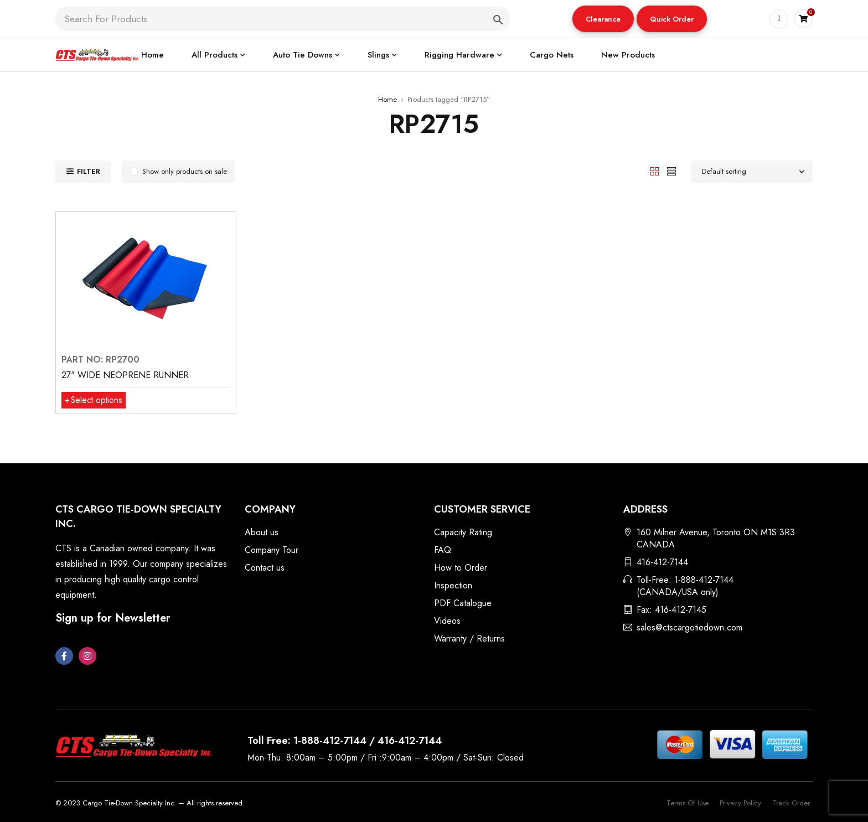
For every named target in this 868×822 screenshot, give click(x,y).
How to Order (460, 567)
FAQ (442, 550)
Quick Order (672, 19)
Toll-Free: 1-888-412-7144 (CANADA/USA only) (685, 585)
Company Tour (271, 550)
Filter (88, 171)
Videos (447, 620)
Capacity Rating (463, 532)
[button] (603, 19)
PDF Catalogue (463, 603)
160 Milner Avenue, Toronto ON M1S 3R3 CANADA (716, 538)
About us (261, 532)
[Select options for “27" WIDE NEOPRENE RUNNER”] (94, 400)
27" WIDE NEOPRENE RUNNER (125, 375)
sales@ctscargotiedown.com (689, 627)
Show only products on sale (184, 171)
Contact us (265, 567)
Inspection (453, 585)
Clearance (603, 19)
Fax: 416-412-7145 (671, 609)
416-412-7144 (662, 562)
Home (387, 99)
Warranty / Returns (469, 638)
